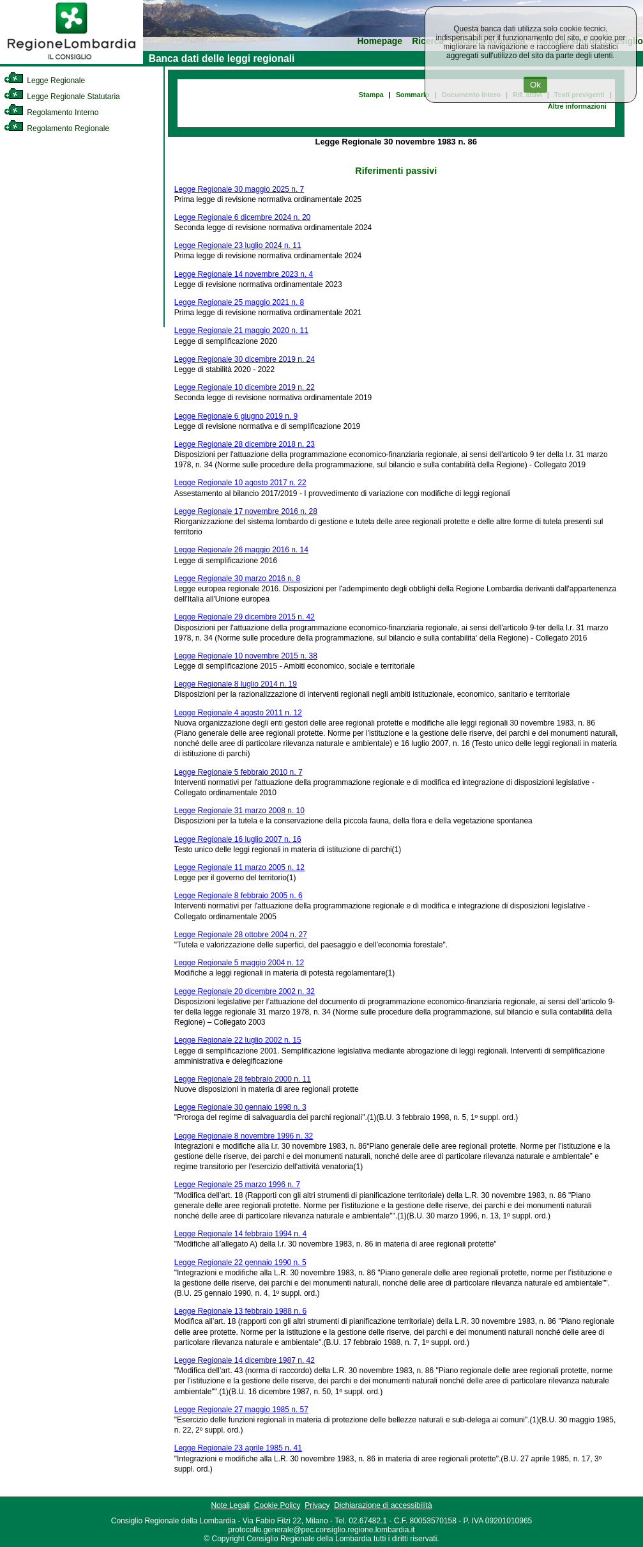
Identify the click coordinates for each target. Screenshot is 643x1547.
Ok (535, 84)
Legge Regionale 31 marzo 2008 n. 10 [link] (239, 810)
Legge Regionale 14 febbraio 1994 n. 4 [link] (240, 1233)
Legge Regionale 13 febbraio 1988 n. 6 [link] (240, 1311)
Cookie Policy (277, 1505)
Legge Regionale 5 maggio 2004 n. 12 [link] (239, 962)
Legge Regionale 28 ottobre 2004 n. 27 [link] (240, 934)
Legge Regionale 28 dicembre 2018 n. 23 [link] (244, 444)
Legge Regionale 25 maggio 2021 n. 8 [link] (239, 302)
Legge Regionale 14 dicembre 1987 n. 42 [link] (244, 1360)
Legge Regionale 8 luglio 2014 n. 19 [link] (235, 684)
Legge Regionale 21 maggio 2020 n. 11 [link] (241, 330)
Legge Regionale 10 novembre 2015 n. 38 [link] (245, 655)
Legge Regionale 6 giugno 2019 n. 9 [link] (236, 416)
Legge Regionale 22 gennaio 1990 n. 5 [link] (240, 1262)
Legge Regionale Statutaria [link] (62, 96)
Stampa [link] (371, 94)
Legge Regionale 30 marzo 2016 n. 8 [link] (237, 578)
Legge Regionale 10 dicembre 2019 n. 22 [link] (244, 387)
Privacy (317, 1505)
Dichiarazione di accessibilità (383, 1505)
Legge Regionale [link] (44, 80)
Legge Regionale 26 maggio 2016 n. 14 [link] (241, 549)
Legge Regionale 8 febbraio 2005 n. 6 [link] (238, 895)
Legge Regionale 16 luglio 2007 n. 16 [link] (237, 839)
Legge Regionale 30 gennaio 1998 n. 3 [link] (240, 1107)
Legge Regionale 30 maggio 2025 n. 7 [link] (239, 189)
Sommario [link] (413, 94)
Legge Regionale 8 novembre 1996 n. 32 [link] (244, 1135)
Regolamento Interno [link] (51, 112)
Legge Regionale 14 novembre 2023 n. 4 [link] (244, 274)
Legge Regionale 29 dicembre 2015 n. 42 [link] (244, 616)
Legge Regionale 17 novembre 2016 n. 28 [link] (245, 511)
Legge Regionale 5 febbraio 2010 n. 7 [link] (238, 772)
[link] (71, 61)
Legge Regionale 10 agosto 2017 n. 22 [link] (240, 482)
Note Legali (230, 1505)
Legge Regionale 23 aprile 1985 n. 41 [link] (238, 1447)
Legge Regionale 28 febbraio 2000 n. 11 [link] (242, 1079)
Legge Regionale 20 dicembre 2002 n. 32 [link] (244, 991)
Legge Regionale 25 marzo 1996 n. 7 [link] (237, 1184)
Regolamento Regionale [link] (56, 128)
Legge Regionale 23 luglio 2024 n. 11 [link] (237, 245)
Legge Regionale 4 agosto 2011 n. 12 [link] (238, 712)
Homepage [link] (379, 41)
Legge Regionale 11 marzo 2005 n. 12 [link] (239, 867)
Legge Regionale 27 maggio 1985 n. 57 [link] (241, 1409)
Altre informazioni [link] (577, 106)
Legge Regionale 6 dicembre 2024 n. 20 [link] (242, 217)
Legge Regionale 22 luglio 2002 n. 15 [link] (237, 1040)
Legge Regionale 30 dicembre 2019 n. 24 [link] (244, 359)
